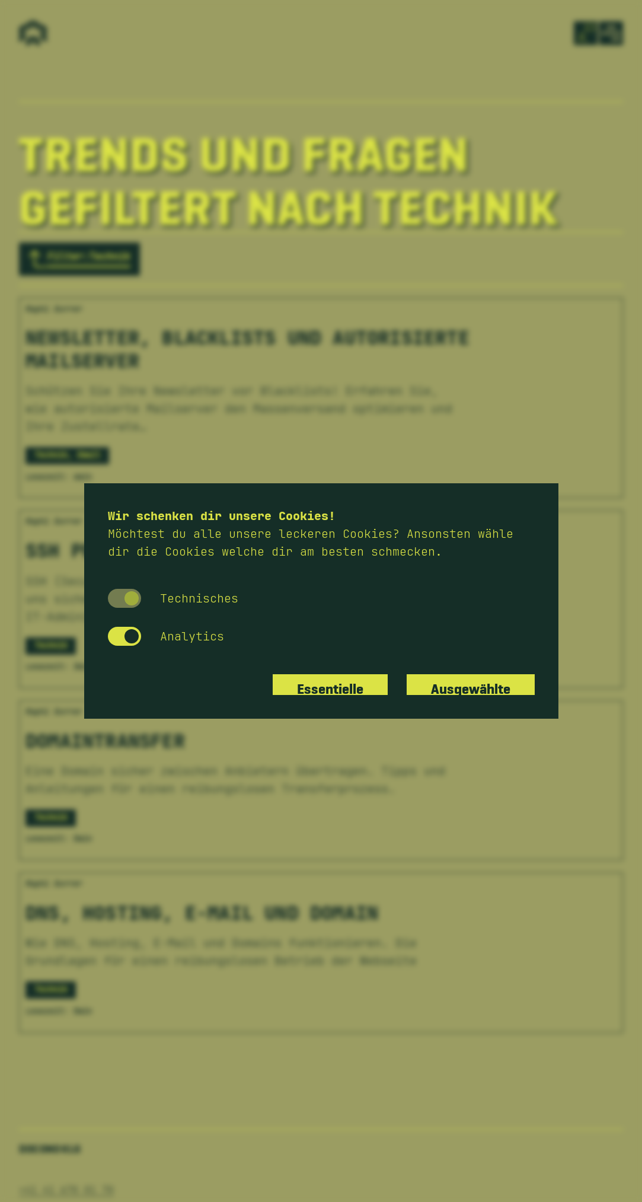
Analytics (166, 636)
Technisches (173, 598)
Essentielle (330, 685)
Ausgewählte (470, 685)
